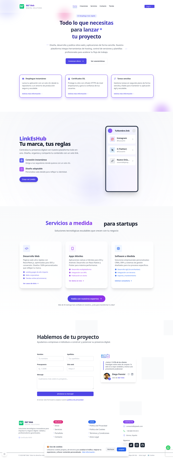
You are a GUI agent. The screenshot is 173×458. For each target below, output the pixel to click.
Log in (149, 6)
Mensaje (40, 375)
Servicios (93, 6)
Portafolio (58, 433)
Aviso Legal (93, 437)
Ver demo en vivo (76, 281)
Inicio (56, 425)
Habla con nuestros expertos (86, 298)
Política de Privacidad (97, 425)
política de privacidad (75, 400)
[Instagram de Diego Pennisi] (129, 374)
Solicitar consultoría (123, 281)
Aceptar (121, 449)
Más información (88, 452)
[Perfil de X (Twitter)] (122, 150)
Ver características (98, 61)
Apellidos (70, 354)
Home (75, 6)
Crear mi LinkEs (28, 179)
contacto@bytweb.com (134, 426)
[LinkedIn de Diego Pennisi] (132, 374)
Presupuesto (42, 364)
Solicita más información (32, 94)
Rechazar (110, 449)
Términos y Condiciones (98, 433)
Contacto (103, 6)
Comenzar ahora (76, 61)
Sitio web (70, 364)
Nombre (40, 354)
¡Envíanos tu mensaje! (65, 394)
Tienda (111, 6)
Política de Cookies (96, 429)
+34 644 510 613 (132, 431)
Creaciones (84, 6)
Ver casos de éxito (31, 283)
